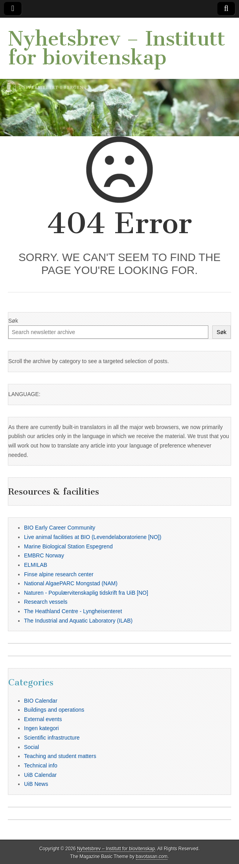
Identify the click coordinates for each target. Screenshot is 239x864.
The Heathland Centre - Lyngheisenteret (73, 611)
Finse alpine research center (59, 574)
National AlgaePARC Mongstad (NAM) (71, 583)
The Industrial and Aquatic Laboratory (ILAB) (78, 620)
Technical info (40, 765)
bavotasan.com (152, 856)
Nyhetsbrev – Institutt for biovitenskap (116, 48)
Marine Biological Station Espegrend (68, 546)
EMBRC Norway (44, 555)
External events (43, 719)
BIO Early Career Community (59, 527)
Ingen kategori (41, 728)
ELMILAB (35, 565)
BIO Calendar (40, 701)
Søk (13, 321)
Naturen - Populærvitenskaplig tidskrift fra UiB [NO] (86, 593)
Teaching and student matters (60, 756)
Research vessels (46, 602)
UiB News (36, 784)
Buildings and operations (54, 710)
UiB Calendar (40, 775)
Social (31, 747)
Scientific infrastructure (52, 737)
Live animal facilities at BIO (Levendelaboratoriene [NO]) (92, 537)
